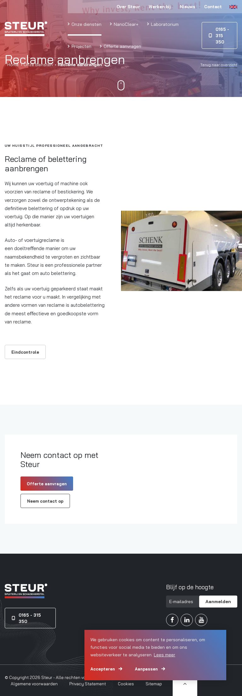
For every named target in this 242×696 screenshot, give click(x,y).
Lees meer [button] (164, 655)
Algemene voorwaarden (34, 683)
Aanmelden (218, 601)
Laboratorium (164, 24)
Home (13, 64)
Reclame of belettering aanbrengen (46, 164)
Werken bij (160, 6)
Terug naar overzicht (218, 65)
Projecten (80, 46)
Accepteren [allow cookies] (102, 668)
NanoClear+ (125, 24)
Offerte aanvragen (121, 46)
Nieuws (187, 6)
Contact (213, 6)
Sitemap (154, 683)
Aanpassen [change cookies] (146, 668)
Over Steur (128, 6)
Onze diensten (85, 24)
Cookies (126, 683)
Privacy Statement (87, 683)
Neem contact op (45, 501)
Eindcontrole (25, 352)
